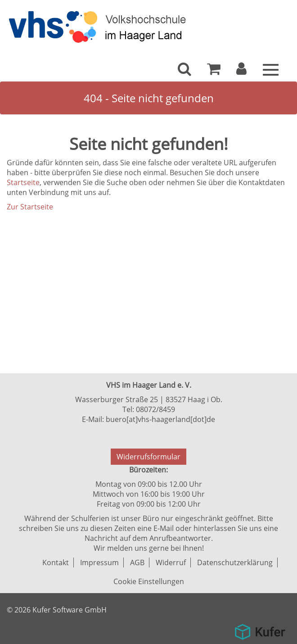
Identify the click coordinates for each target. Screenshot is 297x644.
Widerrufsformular (148, 457)
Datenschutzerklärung (235, 562)
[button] (241, 71)
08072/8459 (155, 409)
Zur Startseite (30, 207)
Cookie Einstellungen (148, 581)
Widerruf (171, 562)
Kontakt (55, 562)
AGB (137, 562)
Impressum (99, 562)
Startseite (23, 182)
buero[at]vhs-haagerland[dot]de (160, 419)
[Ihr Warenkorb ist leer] (213, 71)
